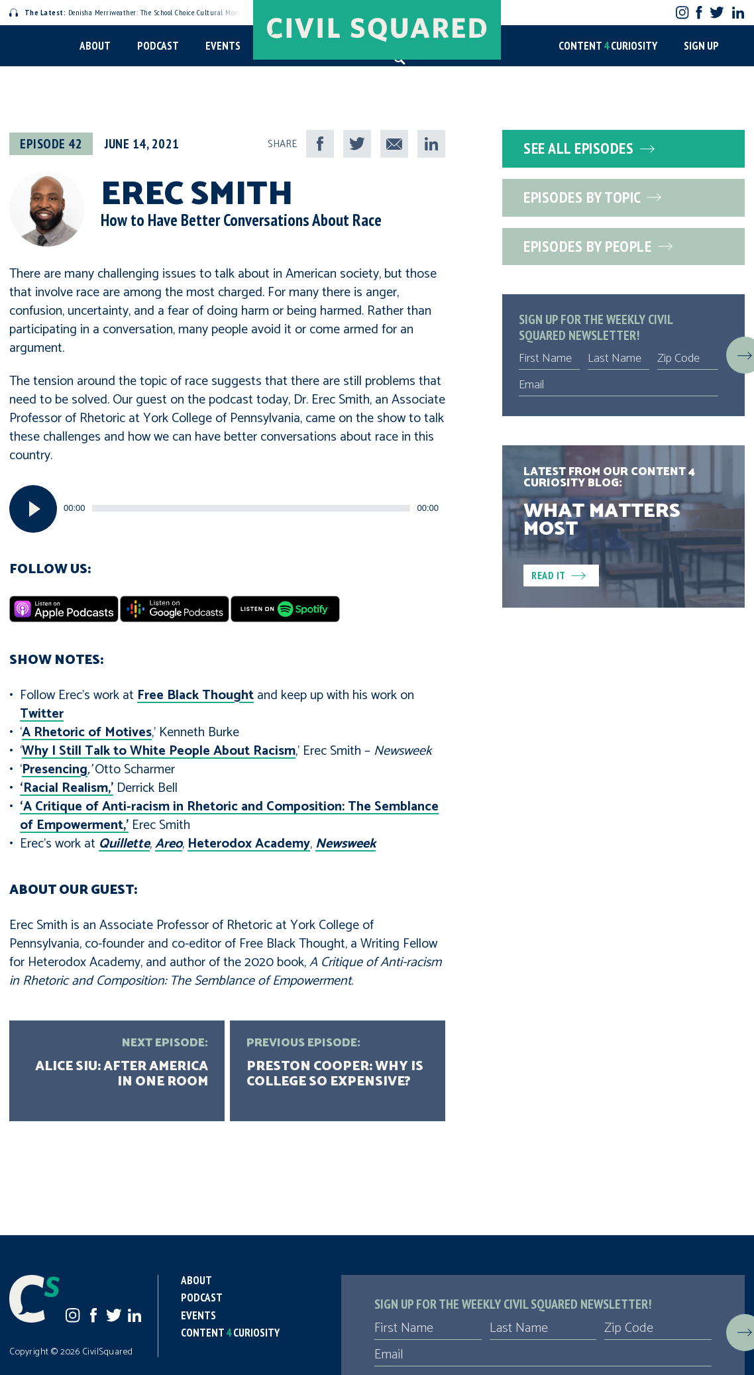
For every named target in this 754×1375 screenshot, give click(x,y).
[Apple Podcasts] (64, 609)
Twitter (717, 12)
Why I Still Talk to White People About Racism (159, 751)
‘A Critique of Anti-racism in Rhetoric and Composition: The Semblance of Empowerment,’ (229, 816)
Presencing (54, 770)
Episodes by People (597, 246)
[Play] (33, 509)
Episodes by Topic (592, 197)
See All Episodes (588, 148)
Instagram (682, 12)
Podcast (158, 45)
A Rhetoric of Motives (87, 732)
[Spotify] (285, 609)
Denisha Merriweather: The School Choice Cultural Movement (133, 12)
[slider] (251, 508)
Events (223, 45)
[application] (227, 509)
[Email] (618, 385)
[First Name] (549, 358)
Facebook (699, 12)
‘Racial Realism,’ (66, 788)
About (95, 45)
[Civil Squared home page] (377, 30)
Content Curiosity (608, 45)
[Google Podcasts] (174, 609)
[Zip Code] (687, 358)
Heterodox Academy (249, 844)
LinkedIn (738, 13)
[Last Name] (618, 358)
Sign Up (701, 45)
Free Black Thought (195, 695)
